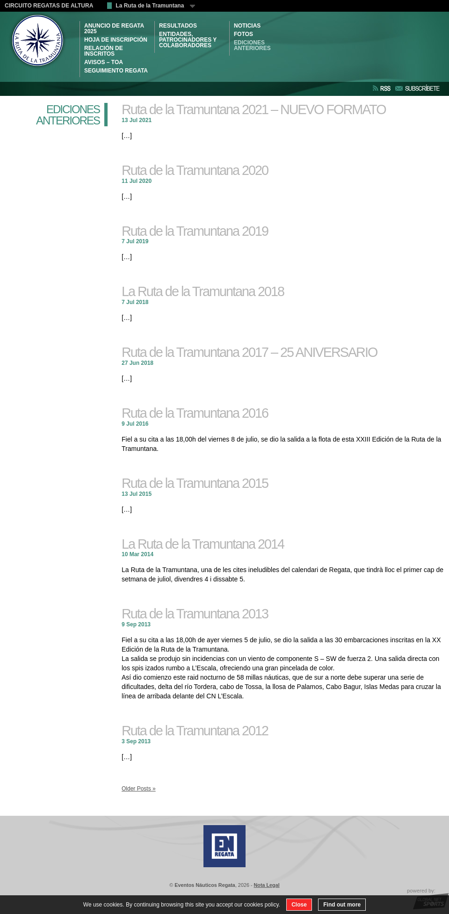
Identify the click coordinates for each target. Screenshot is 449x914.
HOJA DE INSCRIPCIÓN (115, 39)
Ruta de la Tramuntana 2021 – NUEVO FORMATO (254, 109)
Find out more (342, 904)
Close (299, 904)
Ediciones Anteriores (252, 45)
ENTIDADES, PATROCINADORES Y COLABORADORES (188, 40)
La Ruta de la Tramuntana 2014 (203, 544)
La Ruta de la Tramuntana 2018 (203, 291)
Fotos (243, 34)
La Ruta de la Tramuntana (155, 5)
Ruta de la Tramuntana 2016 (195, 413)
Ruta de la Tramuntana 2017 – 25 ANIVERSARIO (249, 352)
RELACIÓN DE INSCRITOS (103, 51)
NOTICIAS (247, 25)
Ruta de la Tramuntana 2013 (195, 613)
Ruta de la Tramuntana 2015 (195, 483)
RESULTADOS (178, 25)
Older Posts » (139, 788)
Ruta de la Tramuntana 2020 (195, 170)
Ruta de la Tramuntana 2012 (195, 730)
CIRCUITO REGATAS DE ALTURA (49, 5)
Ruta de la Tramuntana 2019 (195, 231)
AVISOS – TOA (103, 62)
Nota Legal (267, 885)
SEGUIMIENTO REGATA (116, 70)
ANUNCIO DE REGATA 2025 (114, 28)
